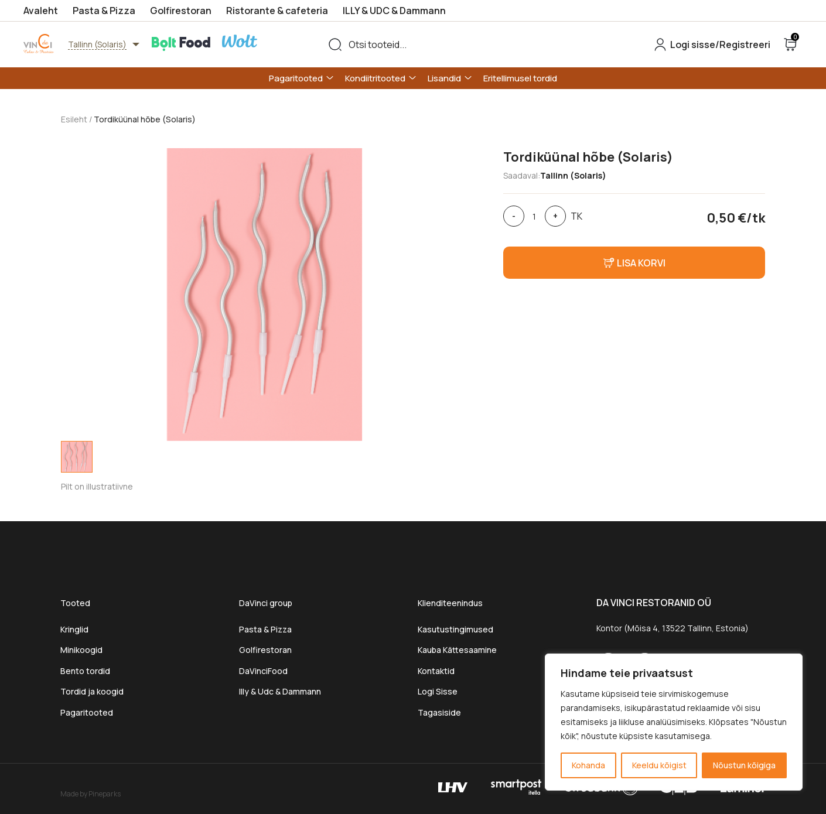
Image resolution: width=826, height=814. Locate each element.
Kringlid (74, 629)
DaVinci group (265, 602)
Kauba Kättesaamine (457, 649)
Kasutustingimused (455, 629)
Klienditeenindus (450, 602)
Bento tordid (85, 670)
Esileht (74, 119)
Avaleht (40, 10)
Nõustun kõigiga (744, 765)
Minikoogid (82, 649)
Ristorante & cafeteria (277, 10)
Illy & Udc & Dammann (280, 691)
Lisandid (444, 78)
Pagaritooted (296, 78)
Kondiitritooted (375, 78)
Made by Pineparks (90, 793)
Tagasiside (439, 712)
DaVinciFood (263, 670)
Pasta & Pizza (104, 10)
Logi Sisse (438, 691)
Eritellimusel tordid (520, 78)
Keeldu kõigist (659, 765)
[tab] (77, 457)
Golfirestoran (180, 10)
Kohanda (588, 765)
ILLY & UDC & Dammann (394, 10)
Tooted (75, 602)
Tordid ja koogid (92, 691)
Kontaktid (436, 670)
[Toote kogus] (534, 216)
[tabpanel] (264, 294)
